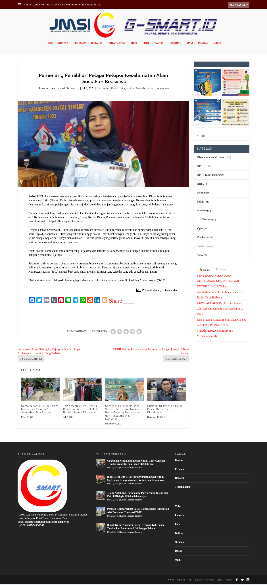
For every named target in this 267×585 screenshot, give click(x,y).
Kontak (63, 44)
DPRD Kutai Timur (208, 176)
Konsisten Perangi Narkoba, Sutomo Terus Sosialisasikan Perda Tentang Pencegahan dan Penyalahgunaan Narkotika (123, 414)
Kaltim (159, 44)
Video (217, 44)
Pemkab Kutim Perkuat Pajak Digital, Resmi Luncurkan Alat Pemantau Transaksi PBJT (138, 512)
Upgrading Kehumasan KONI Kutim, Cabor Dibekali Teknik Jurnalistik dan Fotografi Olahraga (136, 464)
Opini (189, 44)
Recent (222, 270)
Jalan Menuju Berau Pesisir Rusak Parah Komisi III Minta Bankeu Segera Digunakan (81, 410)
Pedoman (80, 44)
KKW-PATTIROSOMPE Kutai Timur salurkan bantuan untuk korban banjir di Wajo (220, 310)
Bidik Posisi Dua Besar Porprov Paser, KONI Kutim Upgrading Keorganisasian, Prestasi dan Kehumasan (135, 480)
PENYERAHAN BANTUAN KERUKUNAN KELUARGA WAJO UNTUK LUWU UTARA (218, 282)
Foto (146, 44)
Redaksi (96, 44)
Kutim (130, 89)
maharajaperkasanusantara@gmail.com (47, 523)
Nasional (175, 44)
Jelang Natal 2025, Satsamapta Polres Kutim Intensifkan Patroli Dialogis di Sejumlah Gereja (137, 496)
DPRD (200, 167)
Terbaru (150, 89)
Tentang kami (116, 44)
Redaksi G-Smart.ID (68, 89)
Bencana (207, 220)
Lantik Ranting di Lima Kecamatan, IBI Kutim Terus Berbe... (67, 4)
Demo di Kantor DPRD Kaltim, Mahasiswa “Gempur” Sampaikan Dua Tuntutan (40, 410)
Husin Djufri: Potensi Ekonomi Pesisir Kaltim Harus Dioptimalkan (165, 410)
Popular (206, 271)
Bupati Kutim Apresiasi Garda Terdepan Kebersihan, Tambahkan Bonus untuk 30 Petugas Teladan (136, 528)
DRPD (133, 44)
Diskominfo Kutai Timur (110, 89)
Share (121, 302)
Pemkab (203, 44)
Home (49, 44)
